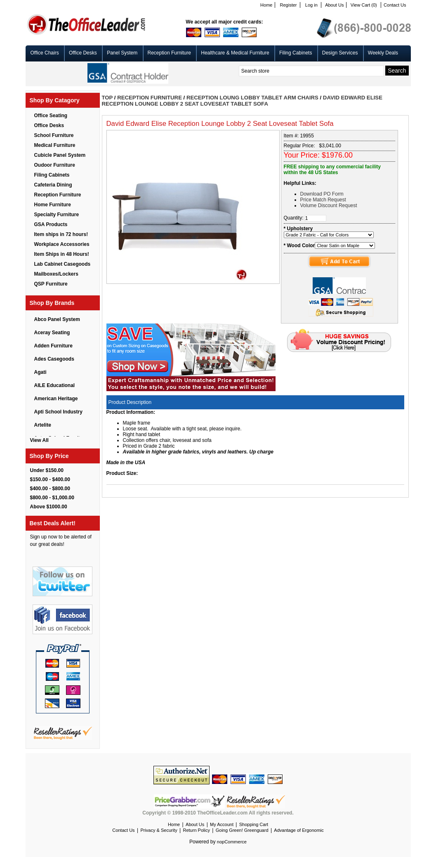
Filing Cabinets (295, 53)
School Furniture (54, 135)
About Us (334, 4)
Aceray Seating (52, 332)
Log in (311, 4)
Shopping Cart (253, 824)
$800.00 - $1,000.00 (52, 498)
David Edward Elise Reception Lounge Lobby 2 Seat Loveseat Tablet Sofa (242, 100)
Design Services (340, 53)
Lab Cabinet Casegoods (62, 264)
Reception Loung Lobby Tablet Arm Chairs (252, 97)
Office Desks (83, 53)
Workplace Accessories (62, 244)
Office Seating (51, 115)
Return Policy (196, 830)
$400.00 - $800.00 (50, 488)
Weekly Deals (383, 53)
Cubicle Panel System (60, 155)
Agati (40, 372)
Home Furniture (52, 205)
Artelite (42, 425)
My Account (221, 824)
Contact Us (395, 4)
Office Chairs (45, 53)
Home (266, 4)
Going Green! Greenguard (242, 830)
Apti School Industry (58, 412)
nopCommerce (232, 841)
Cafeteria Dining (53, 185)
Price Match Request (323, 200)
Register (288, 4)
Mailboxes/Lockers (56, 274)
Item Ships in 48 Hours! (61, 254)
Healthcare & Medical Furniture (235, 53)
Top (107, 97)
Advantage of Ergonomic (298, 830)
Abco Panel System (57, 319)
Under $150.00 (47, 470)
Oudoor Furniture (54, 165)
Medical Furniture (54, 145)
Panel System (122, 53)
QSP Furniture (51, 284)
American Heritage (56, 398)
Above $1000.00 (48, 507)
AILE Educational (54, 385)
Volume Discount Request (328, 205)
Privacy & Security (158, 830)
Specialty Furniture (56, 214)
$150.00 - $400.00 (50, 479)
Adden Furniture (53, 346)
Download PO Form (322, 194)
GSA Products (51, 224)
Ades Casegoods (54, 359)
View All (39, 440)
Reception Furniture (169, 53)
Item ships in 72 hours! (61, 234)
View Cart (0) (364, 4)
